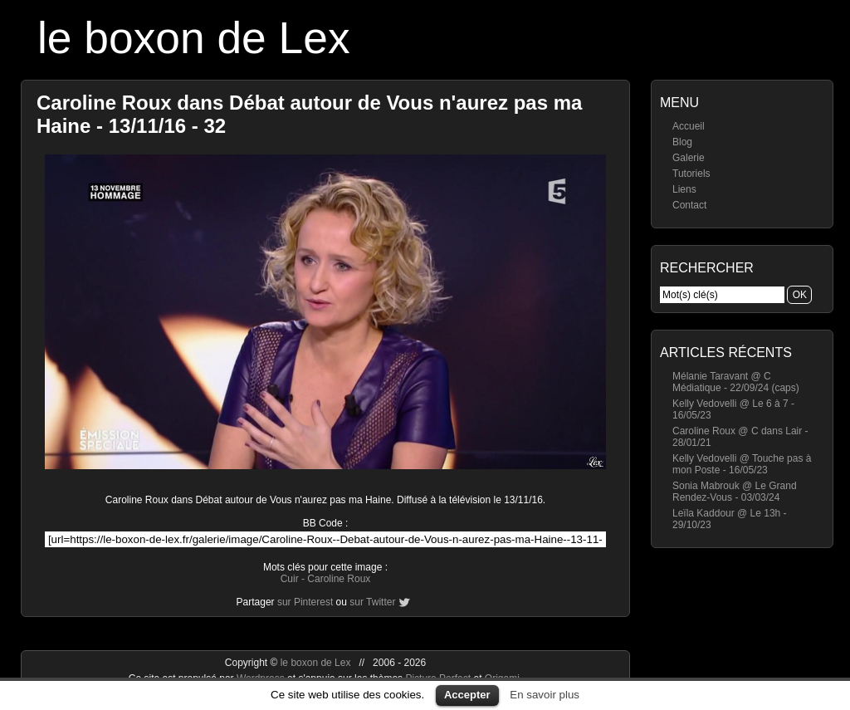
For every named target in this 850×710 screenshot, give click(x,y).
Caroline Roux (338, 579)
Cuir (290, 579)
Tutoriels (691, 173)
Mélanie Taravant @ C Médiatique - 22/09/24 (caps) (735, 382)
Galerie (688, 158)
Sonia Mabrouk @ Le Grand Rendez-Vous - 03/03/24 (734, 491)
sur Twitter (372, 602)
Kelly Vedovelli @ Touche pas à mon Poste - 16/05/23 (741, 464)
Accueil (688, 126)
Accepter (467, 694)
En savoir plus (544, 694)
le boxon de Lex (193, 37)
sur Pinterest (305, 602)
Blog (682, 142)
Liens (684, 189)
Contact (689, 205)
